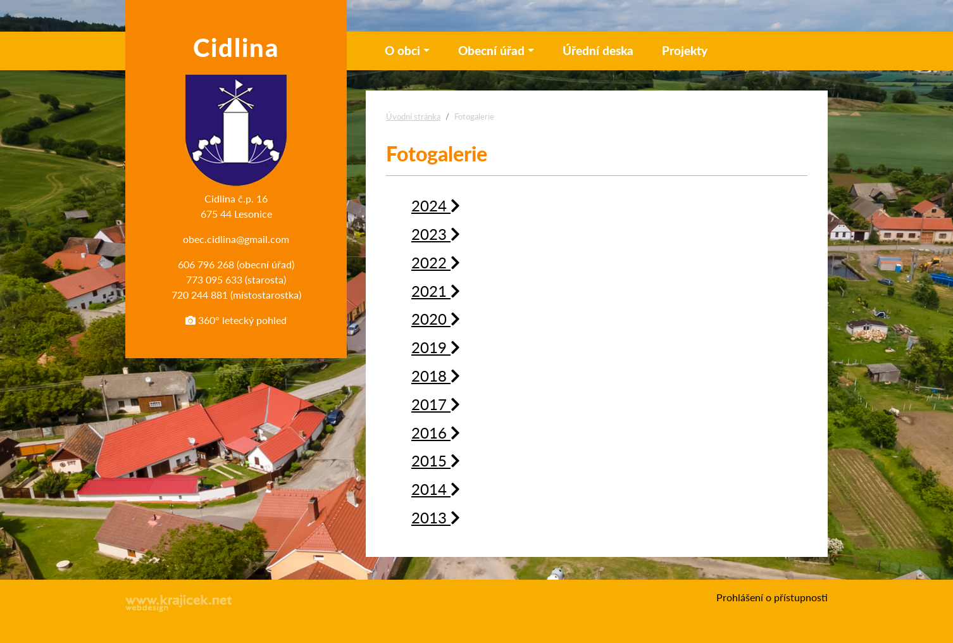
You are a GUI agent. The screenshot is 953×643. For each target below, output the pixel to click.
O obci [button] (402, 50)
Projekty (684, 50)
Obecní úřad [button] (491, 50)
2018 (435, 375)
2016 (435, 432)
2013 (435, 517)
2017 (435, 404)
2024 (435, 205)
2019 (435, 347)
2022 (435, 262)
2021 (435, 290)
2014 (435, 488)
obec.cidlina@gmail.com (236, 239)
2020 (435, 318)
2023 (435, 233)
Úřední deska (598, 50)
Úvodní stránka (413, 116)
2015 (435, 460)
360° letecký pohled (236, 320)
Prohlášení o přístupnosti (772, 597)
